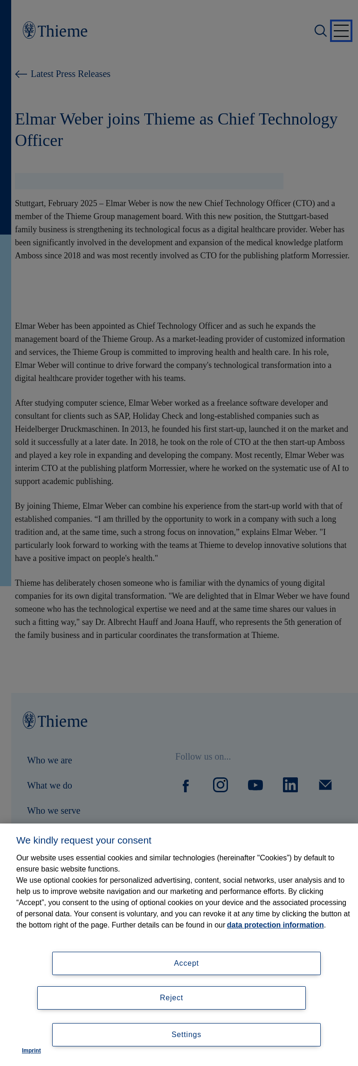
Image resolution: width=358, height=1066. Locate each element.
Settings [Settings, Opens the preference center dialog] (186, 1034)
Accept (186, 963)
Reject (171, 998)
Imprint (31, 1050)
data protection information (275, 925)
